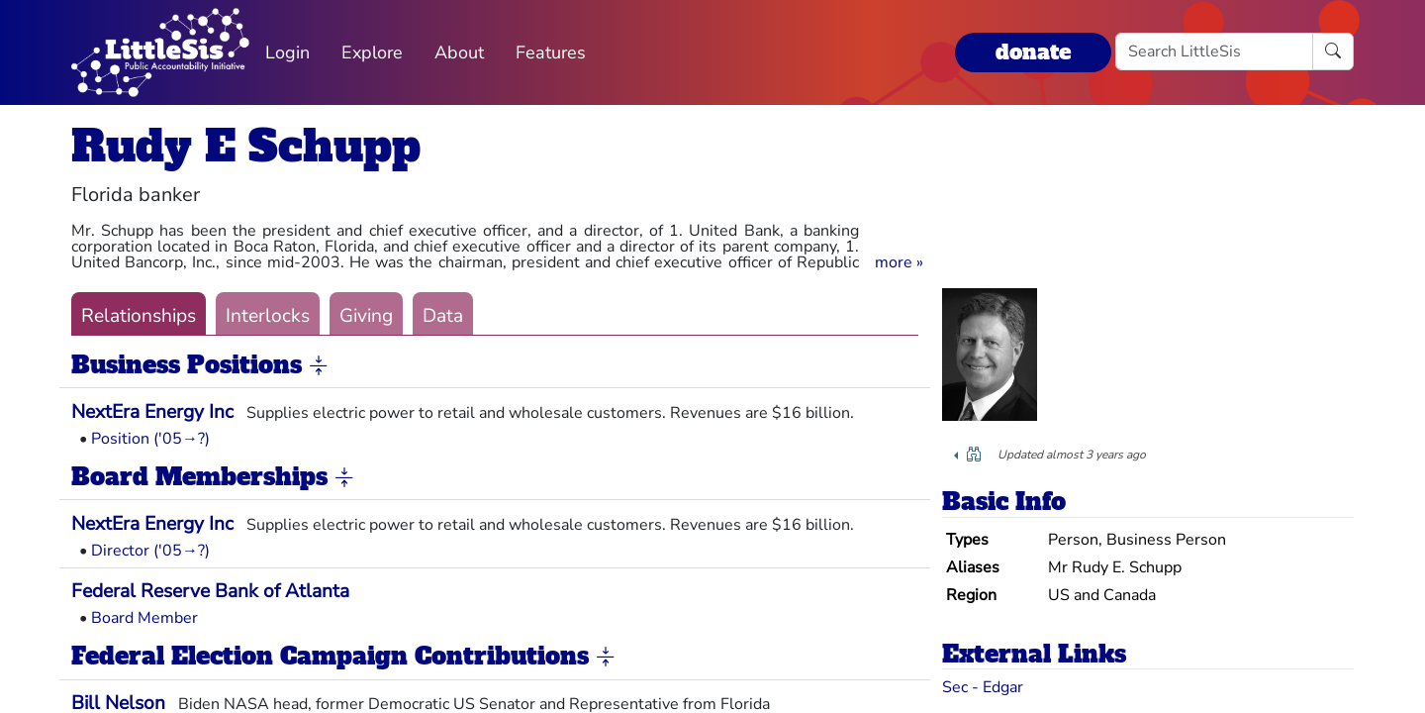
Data (443, 316)
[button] (899, 262)
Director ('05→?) (150, 550)
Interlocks (268, 316)
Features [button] (551, 52)
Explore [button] (372, 52)
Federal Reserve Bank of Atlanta (210, 591)
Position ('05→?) (150, 439)
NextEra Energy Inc (152, 412)
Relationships (138, 316)
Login (287, 52)
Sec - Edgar (982, 687)
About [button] (459, 52)
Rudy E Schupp (246, 146)
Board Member (144, 618)
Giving (366, 316)
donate (1033, 52)
